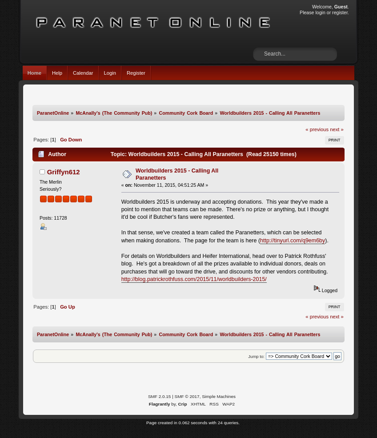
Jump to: (256, 356)
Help (57, 73)
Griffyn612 (63, 172)
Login (110, 73)
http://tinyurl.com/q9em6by (292, 240)
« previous (317, 129)
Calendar (83, 73)
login (320, 12)
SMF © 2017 (187, 396)
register (340, 12)
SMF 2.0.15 (159, 396)
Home (34, 73)
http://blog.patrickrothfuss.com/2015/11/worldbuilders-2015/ (194, 279)
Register (136, 73)
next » (337, 129)
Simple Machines (219, 396)
